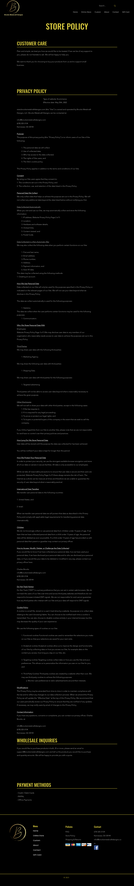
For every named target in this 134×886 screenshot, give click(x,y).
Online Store (38, 835)
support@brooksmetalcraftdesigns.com (33, 752)
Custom (36, 840)
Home (35, 830)
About (36, 845)
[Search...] (104, 5)
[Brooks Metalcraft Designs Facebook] (96, 847)
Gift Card (37, 855)
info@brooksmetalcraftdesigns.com (31, 120)
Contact (37, 850)
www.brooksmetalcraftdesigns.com (31, 109)
